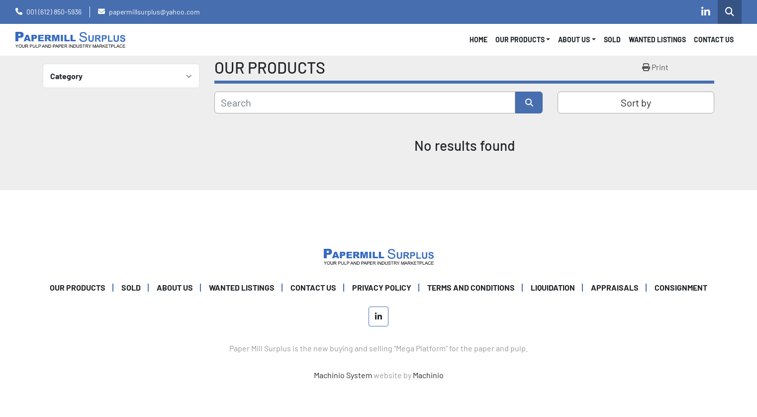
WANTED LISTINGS (657, 39)
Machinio (428, 375)
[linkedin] (706, 12)
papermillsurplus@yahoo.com (154, 11)
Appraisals (615, 287)
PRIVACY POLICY (381, 287)
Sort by (636, 102)
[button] (523, 39)
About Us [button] (574, 39)
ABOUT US (175, 287)
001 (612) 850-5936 (54, 11)
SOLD (612, 39)
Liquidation (553, 287)
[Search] (364, 102)
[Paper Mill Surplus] (379, 255)
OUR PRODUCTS (520, 39)
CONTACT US (714, 39)
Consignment (681, 287)
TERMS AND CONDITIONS (471, 287)
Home (478, 39)
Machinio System (343, 375)
